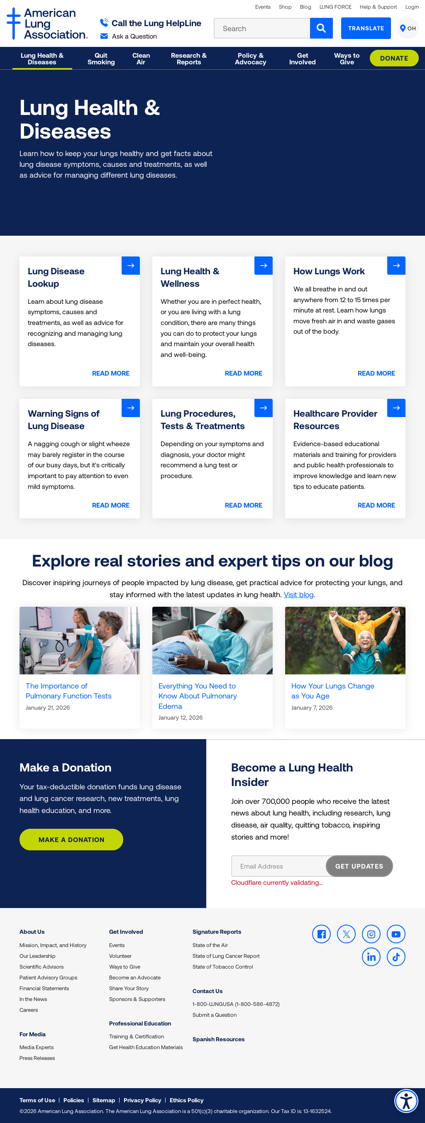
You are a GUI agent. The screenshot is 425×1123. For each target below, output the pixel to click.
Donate (394, 58)
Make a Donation (72, 839)
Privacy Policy (142, 1099)
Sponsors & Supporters (137, 999)
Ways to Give (124, 966)
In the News (33, 999)
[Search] (321, 28)
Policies (74, 1099)
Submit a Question (215, 1014)
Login (412, 7)
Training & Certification (136, 1036)
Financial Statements (44, 988)
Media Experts (37, 1047)
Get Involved (126, 931)
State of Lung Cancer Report (226, 955)
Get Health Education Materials (146, 1047)
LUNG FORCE (336, 7)
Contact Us (208, 990)
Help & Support (378, 7)
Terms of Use (37, 1099)
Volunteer (120, 955)
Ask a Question (128, 36)
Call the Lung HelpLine (150, 22)
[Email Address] (283, 866)
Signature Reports (217, 931)
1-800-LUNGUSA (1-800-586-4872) (236, 1004)
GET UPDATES (359, 866)
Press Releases (37, 1058)
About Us (32, 931)
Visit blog (299, 594)
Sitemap (104, 1099)
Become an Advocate (135, 977)
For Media (33, 1034)
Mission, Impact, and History (53, 945)
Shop (285, 7)
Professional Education (140, 1023)
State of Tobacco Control (223, 966)
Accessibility (406, 1100)
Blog (305, 7)
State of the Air (210, 945)
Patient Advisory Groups (48, 977)
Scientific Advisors (42, 966)
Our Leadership (38, 955)
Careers (29, 1009)
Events (263, 7)
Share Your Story (129, 988)
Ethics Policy (187, 1099)
